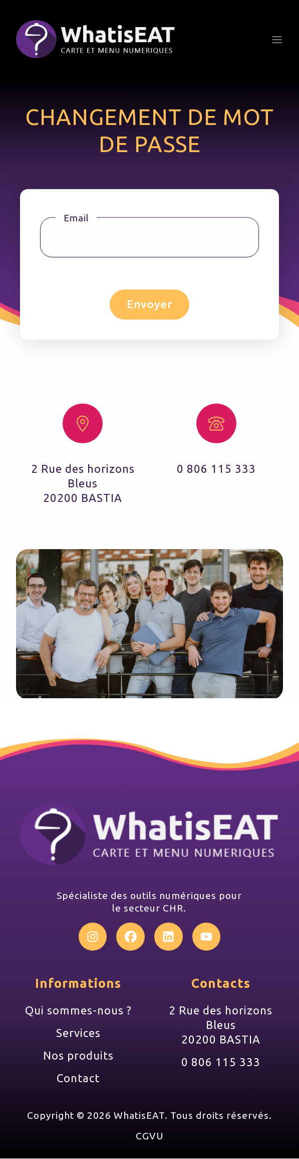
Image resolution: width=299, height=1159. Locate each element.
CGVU (150, 1136)
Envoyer (149, 304)
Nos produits (78, 1056)
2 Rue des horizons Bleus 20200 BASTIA (220, 1025)
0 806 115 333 (220, 1062)
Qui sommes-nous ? (78, 1010)
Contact (78, 1078)
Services (78, 1033)
